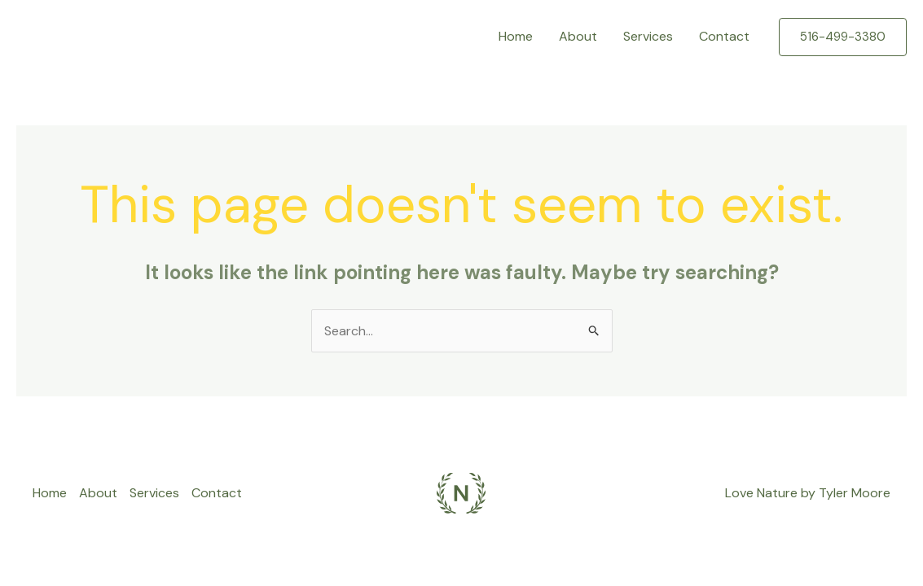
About (578, 36)
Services (648, 36)
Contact (724, 36)
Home (516, 36)
